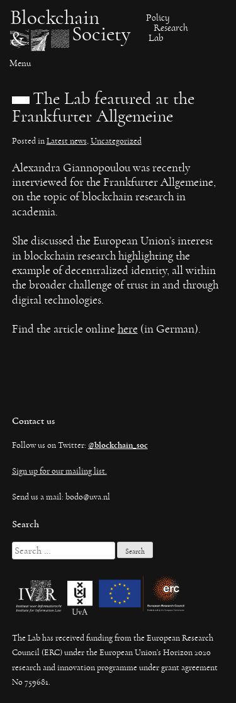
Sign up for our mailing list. (59, 471)
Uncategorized (116, 141)
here (128, 329)
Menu (20, 63)
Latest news (67, 141)
